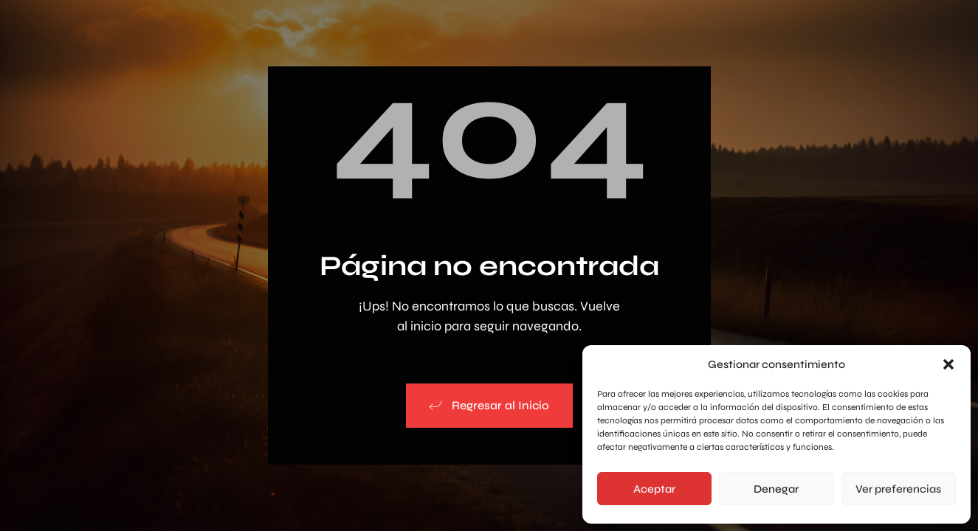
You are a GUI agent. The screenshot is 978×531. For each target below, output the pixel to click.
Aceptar (654, 489)
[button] (948, 364)
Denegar (776, 489)
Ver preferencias (898, 489)
